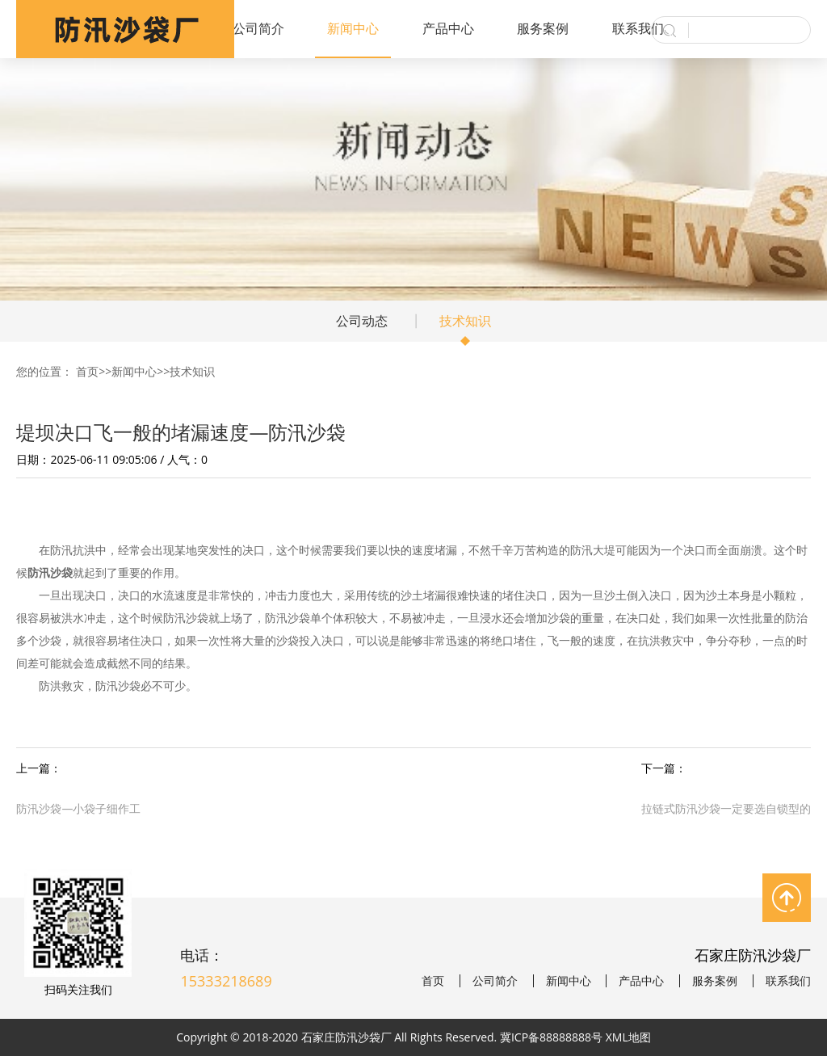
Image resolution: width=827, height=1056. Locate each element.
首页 (87, 371)
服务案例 (543, 28)
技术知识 (465, 321)
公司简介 (258, 28)
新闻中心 (353, 28)
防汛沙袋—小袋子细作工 (78, 808)
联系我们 (638, 28)
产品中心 (448, 28)
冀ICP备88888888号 (551, 1037)
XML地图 (628, 1037)
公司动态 (362, 321)
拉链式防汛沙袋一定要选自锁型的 (726, 808)
